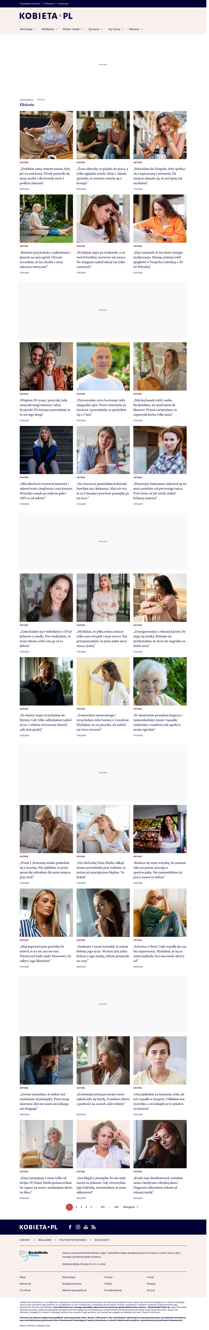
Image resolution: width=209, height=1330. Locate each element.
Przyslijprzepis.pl (113, 1290)
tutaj (48, 1326)
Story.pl (151, 1290)
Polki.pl (108, 1284)
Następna (129, 1207)
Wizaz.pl (151, 1284)
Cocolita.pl (25, 1290)
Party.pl (108, 1277)
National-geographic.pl (74, 1290)
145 (103, 1207)
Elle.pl (23, 1277)
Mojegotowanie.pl (71, 1284)
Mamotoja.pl (68, 1277)
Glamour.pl (25, 1284)
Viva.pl (150, 1277)
